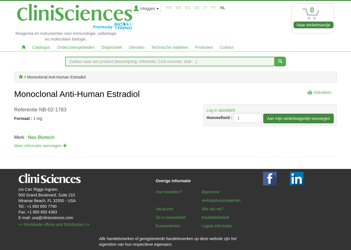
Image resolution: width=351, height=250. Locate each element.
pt (213, 7)
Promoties (204, 47)
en (178, 7)
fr (169, 7)
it (205, 7)
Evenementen (168, 226)
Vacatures (164, 209)
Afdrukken (322, 92)
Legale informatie (217, 226)
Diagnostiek (111, 47)
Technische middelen (170, 47)
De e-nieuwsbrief (170, 217)
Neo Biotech (41, 137)
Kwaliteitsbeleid (215, 217)
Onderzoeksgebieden (76, 47)
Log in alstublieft (220, 110)
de (197, 7)
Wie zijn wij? (212, 209)
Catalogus (41, 47)
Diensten (136, 47)
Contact (226, 47)
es (188, 7)
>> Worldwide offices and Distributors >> (54, 224)
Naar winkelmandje (313, 25)
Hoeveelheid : (219, 117)
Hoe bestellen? (169, 192)
